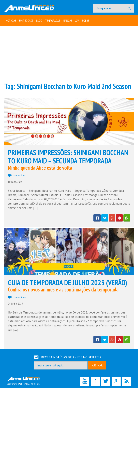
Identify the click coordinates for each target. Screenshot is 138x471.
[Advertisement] (69, 54)
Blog (39, 21)
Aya (77, 21)
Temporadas (52, 21)
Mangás (67, 21)
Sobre (85, 21)
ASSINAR (97, 365)
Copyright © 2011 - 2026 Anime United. (23, 381)
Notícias (11, 21)
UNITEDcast (26, 21)
